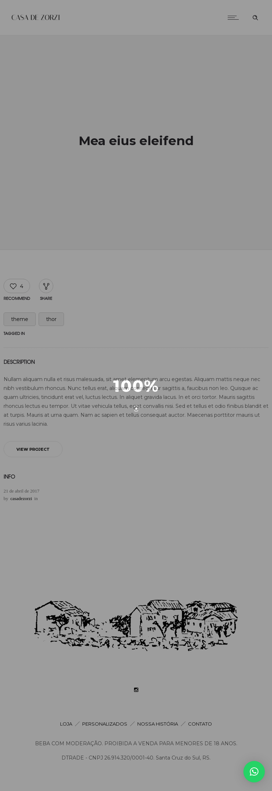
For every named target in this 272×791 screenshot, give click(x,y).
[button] (254, 771)
